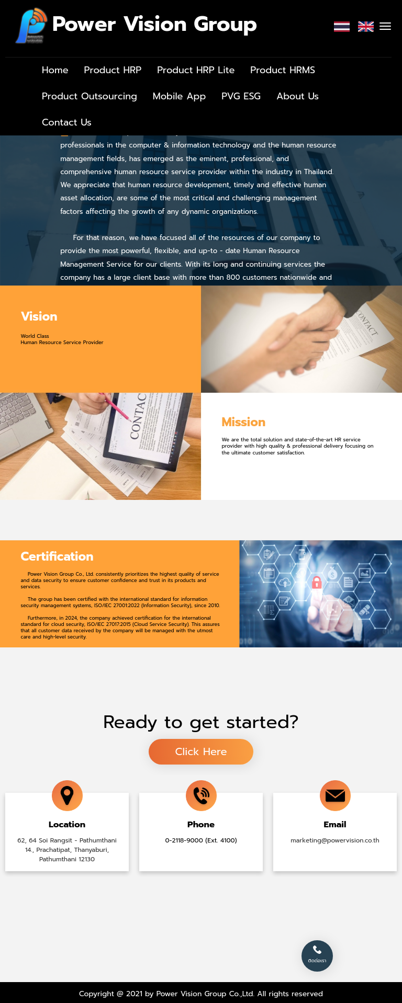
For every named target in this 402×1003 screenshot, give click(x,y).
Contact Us (67, 122)
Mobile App (179, 96)
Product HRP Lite (195, 70)
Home (55, 70)
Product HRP (113, 70)
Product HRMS (282, 70)
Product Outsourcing (89, 96)
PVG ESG (241, 96)
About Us (297, 96)
